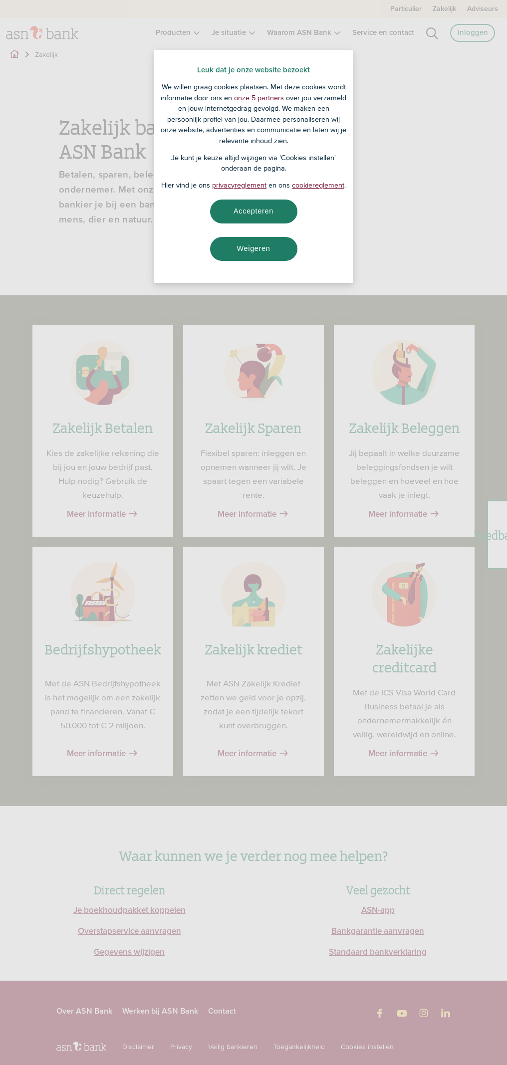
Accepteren (253, 211)
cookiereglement (318, 185)
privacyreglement (239, 185)
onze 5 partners (259, 98)
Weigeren (253, 248)
